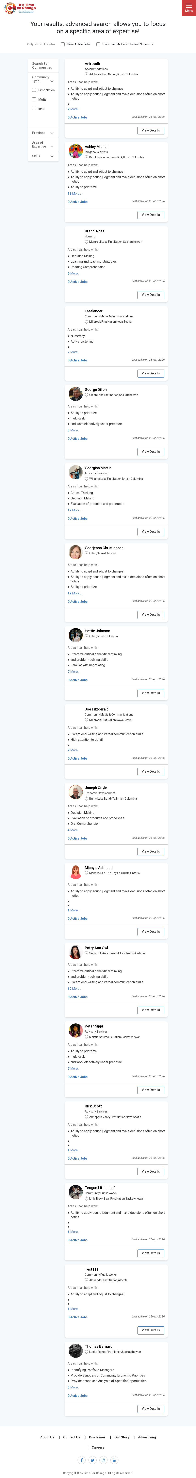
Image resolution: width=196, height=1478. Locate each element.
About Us (47, 1437)
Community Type (42, 79)
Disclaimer (97, 1437)
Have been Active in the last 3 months (127, 44)
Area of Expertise (42, 144)
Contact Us (71, 1437)
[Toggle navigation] (189, 8)
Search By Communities (42, 65)
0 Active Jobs (78, 117)
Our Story (121, 1437)
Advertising (147, 1437)
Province (42, 133)
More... (74, 109)
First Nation (46, 90)
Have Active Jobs (78, 44)
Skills (42, 156)
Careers (98, 1447)
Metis (42, 99)
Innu (41, 109)
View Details (151, 130)
